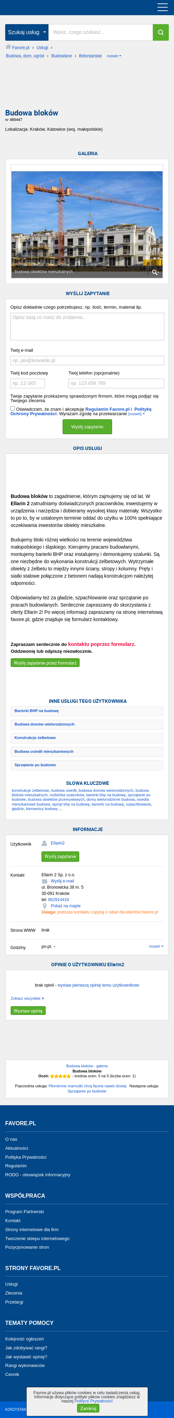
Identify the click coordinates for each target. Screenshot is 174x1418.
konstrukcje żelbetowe (30, 790)
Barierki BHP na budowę (37, 711)
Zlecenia (13, 1293)
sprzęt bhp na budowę (71, 804)
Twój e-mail (21, 350)
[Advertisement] (87, 85)
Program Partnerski (24, 1211)
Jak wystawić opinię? (26, 1356)
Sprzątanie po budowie (35, 765)
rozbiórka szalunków (66, 795)
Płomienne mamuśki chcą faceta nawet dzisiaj (87, 1086)
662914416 (58, 899)
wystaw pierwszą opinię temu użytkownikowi (98, 985)
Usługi (11, 1284)
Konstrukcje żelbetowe (35, 738)
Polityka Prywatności (25, 1156)
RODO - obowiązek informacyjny (38, 1174)
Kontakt (12, 1220)
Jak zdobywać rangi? (26, 1347)
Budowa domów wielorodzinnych (45, 724)
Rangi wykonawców (25, 1365)
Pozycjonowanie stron (27, 1247)
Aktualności (16, 1148)
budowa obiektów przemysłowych (56, 799)
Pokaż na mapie (66, 905)
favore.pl (48, 7)
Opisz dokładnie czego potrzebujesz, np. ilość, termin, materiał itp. (76, 307)
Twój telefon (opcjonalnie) (93, 373)
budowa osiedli (63, 790)
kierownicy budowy (42, 809)
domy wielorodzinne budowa (110, 799)
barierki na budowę (108, 804)
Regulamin (16, 1165)
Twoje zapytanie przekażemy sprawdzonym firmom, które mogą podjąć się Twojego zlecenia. (84, 398)
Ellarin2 (58, 843)
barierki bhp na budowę (106, 795)
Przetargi (14, 1302)
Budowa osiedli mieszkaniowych (44, 751)
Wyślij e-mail (62, 881)
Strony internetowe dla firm (32, 1229)
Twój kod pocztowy (29, 373)
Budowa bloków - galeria (87, 1066)
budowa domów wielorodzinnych (106, 790)
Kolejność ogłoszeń (24, 1338)
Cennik (12, 1374)
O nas (11, 1139)
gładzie (18, 809)
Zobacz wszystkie (25, 998)
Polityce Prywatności (93, 1401)
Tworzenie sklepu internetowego (37, 1238)
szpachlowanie (138, 804)
